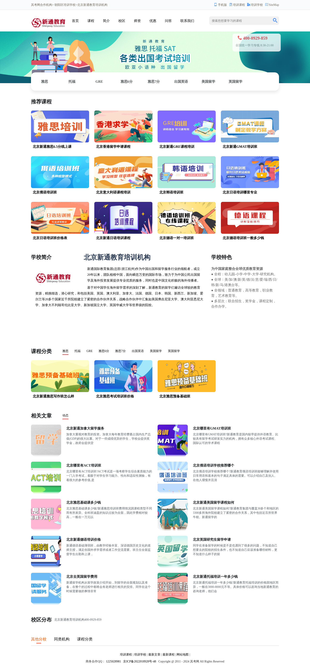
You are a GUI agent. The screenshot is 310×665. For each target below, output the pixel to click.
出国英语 (181, 81)
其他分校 (38, 639)
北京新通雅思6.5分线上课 (52, 146)
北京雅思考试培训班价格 (115, 396)
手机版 (220, 4)
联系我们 (187, 21)
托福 (71, 81)
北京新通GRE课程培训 (176, 146)
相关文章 (41, 416)
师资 (137, 21)
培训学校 (255, 4)
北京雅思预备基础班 (174, 396)
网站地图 (183, 654)
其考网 (35, 4)
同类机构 (62, 639)
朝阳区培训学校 (65, 4)
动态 (65, 415)
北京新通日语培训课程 (113, 238)
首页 (75, 21)
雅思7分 (154, 81)
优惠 (152, 21)
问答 (168, 21)
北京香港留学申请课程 (113, 146)
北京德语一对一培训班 (176, 238)
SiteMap (272, 4)
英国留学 (235, 81)
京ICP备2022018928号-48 (139, 661)
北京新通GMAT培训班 (240, 146)
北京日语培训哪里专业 (240, 192)
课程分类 (41, 351)
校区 (121, 21)
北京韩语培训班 (171, 192)
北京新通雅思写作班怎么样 (53, 396)
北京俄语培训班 (45, 192)
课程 (90, 21)
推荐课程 (41, 101)
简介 (106, 21)
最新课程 (169, 654)
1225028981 (113, 661)
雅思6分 (127, 81)
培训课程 (237, 4)
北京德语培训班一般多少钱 (243, 238)
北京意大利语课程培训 (113, 192)
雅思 (44, 81)
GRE (99, 81)
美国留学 (208, 81)
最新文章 (154, 654)
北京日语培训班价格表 (50, 238)
